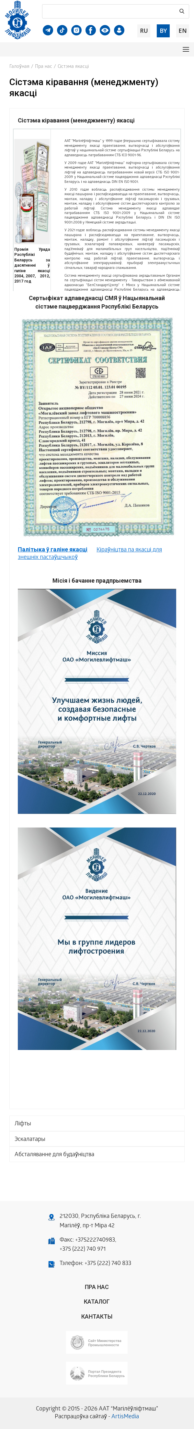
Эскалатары (30, 1139)
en (182, 30)
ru (144, 30)
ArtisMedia (125, 1417)
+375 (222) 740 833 (108, 1263)
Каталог (97, 1301)
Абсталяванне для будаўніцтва (54, 1155)
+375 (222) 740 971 (83, 1249)
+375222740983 (95, 1240)
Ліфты (23, 1124)
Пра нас (43, 67)
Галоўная (19, 67)
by (163, 30)
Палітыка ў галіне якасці (52, 549)
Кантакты (96, 1316)
